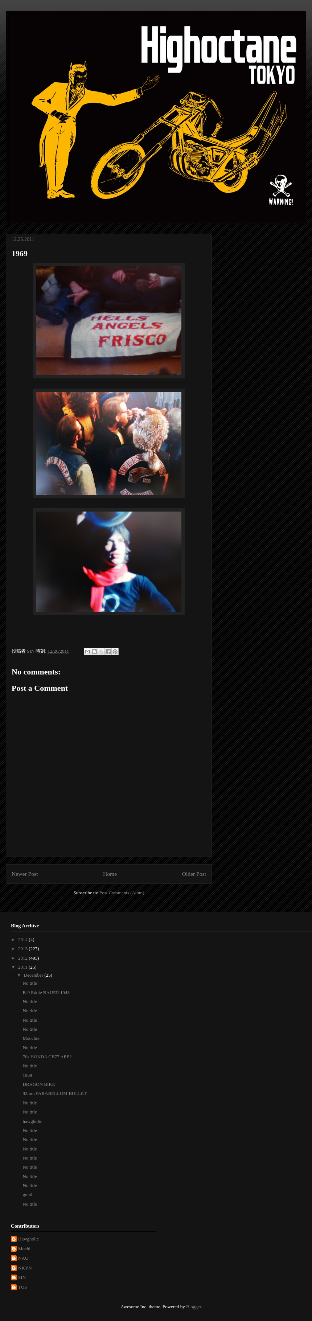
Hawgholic (28, 1239)
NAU (23, 1258)
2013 (23, 948)
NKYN (25, 1268)
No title (29, 983)
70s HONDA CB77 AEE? (46, 1056)
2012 (23, 958)
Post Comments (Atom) (121, 892)
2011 (23, 967)
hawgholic (32, 1121)
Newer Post (25, 874)
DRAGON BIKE (38, 1084)
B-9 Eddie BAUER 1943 (46, 992)
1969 (27, 1075)
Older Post (194, 874)
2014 (23, 939)
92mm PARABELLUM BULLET (54, 1093)
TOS (22, 1287)
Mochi (24, 1248)
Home (110, 874)
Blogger (193, 1306)
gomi (27, 1194)
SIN (22, 1277)
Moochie (30, 1038)
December (34, 975)
